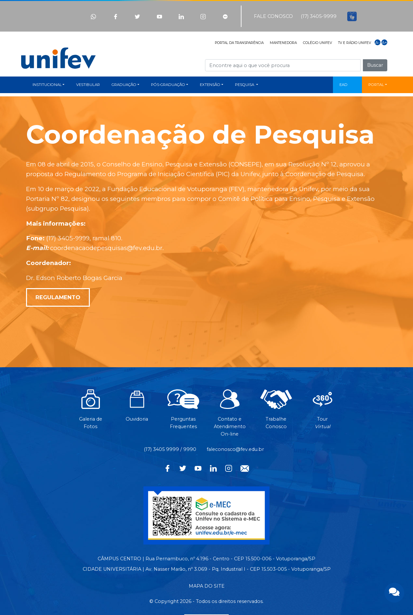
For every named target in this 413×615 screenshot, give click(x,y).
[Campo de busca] (283, 65)
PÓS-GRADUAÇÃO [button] (168, 84)
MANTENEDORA (283, 43)
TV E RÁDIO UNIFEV (354, 43)
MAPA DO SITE (207, 586)
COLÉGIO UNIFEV (317, 43)
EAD (343, 84)
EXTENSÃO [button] (210, 84)
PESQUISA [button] (245, 84)
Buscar (375, 65)
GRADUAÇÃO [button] (124, 84)
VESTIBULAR (88, 84)
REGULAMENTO (57, 297)
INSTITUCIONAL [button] (47, 84)
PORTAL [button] (376, 84)
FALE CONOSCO (273, 16)
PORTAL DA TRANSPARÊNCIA (239, 43)
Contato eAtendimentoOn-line (230, 416)
